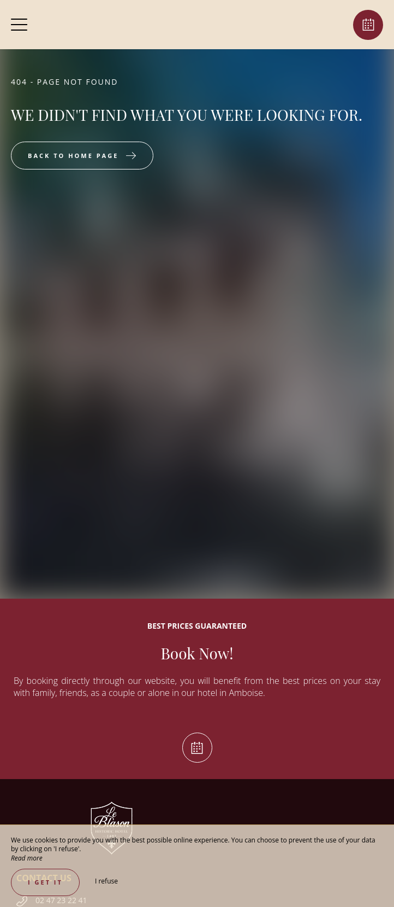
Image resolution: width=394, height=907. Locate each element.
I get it (45, 882)
